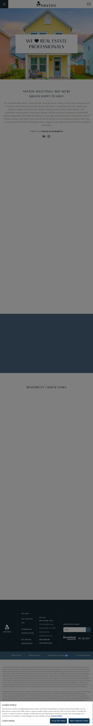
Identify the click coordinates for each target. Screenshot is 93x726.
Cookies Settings (8, 721)
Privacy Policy (56, 716)
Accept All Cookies (58, 721)
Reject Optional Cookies (79, 721)
